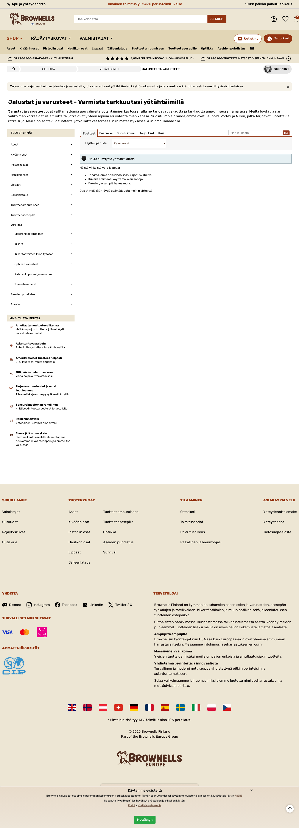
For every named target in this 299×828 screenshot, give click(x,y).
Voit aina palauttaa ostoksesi (34, 376)
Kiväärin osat (29, 48)
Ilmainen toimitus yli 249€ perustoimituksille (145, 4)
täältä (239, 795)
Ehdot (131, 805)
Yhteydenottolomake (280, 512)
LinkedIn (93, 604)
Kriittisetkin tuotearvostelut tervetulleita (41, 408)
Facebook (66, 604)
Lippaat (97, 48)
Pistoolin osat (53, 48)
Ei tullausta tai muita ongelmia (35, 361)
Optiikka (207, 48)
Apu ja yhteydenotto (26, 4)
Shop (13, 38)
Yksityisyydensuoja (149, 805)
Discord (11, 605)
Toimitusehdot (191, 522)
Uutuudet (10, 522)
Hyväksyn (145, 820)
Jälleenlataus (117, 48)
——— (252, 48)
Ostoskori (187, 512)
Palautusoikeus (192, 532)
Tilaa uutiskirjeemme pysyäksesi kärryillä (42, 394)
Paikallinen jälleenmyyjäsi (200, 542)
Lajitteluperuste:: (96, 143)
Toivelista (286, 19)
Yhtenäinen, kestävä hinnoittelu (36, 423)
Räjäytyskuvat (49, 38)
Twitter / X (120, 604)
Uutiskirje (9, 542)
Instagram (38, 604)
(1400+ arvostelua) (162, 58)
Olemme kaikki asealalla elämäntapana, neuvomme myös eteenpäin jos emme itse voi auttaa (43, 441)
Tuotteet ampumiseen (148, 48)
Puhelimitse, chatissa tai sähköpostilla (40, 347)
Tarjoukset (281, 38)
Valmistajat (94, 38)
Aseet (11, 48)
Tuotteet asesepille (182, 48)
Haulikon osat (77, 48)
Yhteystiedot (273, 522)
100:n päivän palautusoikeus (268, 4)
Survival (109, 552)
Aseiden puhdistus (232, 48)
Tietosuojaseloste (277, 532)
